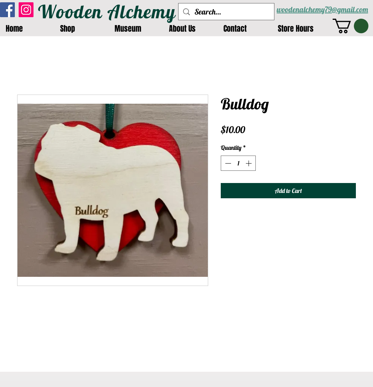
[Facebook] (7, 9)
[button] (350, 26)
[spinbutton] (238, 163)
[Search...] (226, 11)
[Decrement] (227, 163)
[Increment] (249, 163)
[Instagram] (26, 9)
